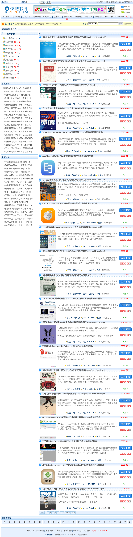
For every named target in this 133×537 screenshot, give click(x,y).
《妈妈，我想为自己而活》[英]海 (17, 192)
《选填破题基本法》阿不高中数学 (17, 165)
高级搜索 (128, 24)
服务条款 (49, 531)
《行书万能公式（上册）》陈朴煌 (17, 225)
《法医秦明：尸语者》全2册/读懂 (17, 135)
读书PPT (57, 17)
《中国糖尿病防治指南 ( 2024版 (16, 162)
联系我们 (127, 12)
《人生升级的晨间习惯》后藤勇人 (17, 125)
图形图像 (107, 175)
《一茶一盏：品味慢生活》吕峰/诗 (18, 219)
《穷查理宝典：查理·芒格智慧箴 (17, 101)
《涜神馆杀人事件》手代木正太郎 (17, 145)
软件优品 (122, 2)
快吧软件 (59, 535)
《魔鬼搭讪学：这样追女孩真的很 (17, 189)
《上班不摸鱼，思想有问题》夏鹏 (17, 182)
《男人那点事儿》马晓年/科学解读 (18, 111)
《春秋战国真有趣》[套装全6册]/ (17, 95)
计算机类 (106, 270)
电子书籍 (37, 17)
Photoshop (49, 24)
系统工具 (106, 104)
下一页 (67, 512)
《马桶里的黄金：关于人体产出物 (17, 142)
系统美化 (78, 17)
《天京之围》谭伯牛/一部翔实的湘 (18, 148)
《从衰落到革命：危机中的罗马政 (17, 132)
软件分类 (107, 2)
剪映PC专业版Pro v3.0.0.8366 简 (17, 88)
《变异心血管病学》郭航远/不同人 (18, 209)
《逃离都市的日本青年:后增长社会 (18, 179)
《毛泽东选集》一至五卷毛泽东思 (17, 152)
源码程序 (99, 17)
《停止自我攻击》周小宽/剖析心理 (18, 175)
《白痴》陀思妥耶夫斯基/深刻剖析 (18, 122)
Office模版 (119, 17)
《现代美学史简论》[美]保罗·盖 (16, 169)
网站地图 (86, 531)
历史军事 (106, 199)
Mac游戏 (107, 151)
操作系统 (88, 17)
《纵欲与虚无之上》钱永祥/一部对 (18, 212)
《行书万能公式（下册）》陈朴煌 (17, 222)
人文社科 (106, 80)
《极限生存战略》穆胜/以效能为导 (18, 199)
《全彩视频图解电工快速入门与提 (17, 185)
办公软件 (107, 365)
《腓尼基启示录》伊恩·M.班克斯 (17, 128)
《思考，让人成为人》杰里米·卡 (17, 98)
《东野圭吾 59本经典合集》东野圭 (18, 91)
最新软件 (114, 2)
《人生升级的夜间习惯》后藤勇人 (17, 118)
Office (61, 24)
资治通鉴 (23, 24)
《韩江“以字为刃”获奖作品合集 (16, 115)
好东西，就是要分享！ (79, 535)
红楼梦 (30, 24)
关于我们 (40, 531)
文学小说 (106, 342)
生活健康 (106, 56)
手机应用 (27, 17)
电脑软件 (16, 17)
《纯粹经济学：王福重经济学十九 (17, 205)
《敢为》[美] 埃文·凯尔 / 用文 (15, 202)
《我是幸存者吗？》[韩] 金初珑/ (16, 172)
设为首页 (127, 7)
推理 (56, 24)
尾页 (73, 512)
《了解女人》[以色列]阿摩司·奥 (16, 195)
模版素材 (109, 17)
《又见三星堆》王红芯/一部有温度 (18, 215)
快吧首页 (99, 2)
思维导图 (68, 17)
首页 (13, 29)
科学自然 (106, 389)
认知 (17, 24)
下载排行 (129, 2)
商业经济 (106, 128)
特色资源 (47, 17)
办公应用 (107, 484)
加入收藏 (127, 9)
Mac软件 (6, 17)
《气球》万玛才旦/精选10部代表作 (18, 138)
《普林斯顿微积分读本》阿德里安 (17, 105)
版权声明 (77, 531)
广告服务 (58, 531)
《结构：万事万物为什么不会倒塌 (17, 108)
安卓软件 (107, 246)
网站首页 (31, 531)
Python (37, 24)
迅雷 (42, 24)
